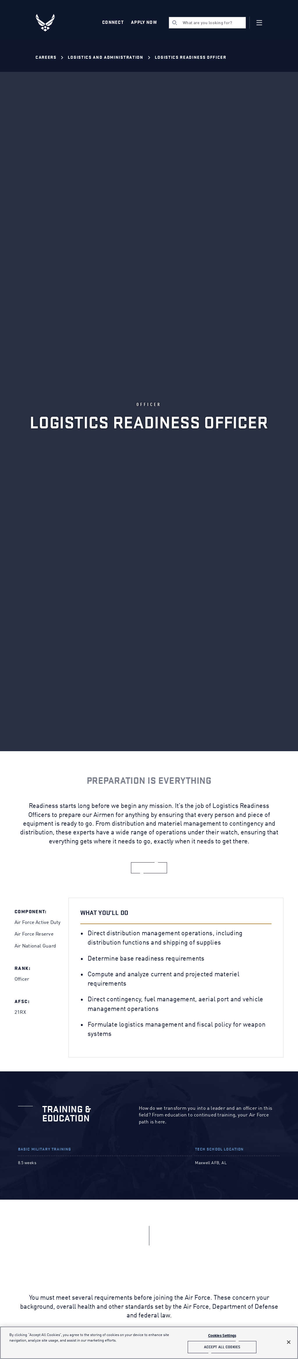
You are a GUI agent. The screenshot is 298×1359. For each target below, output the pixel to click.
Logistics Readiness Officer (190, 57)
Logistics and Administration (105, 57)
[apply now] (149, 867)
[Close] (288, 1342)
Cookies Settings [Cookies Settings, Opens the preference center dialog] (222, 1336)
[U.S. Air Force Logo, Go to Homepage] (49, 22)
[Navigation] (259, 23)
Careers (46, 57)
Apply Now (144, 22)
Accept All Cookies (222, 1346)
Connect (113, 22)
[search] (207, 23)
